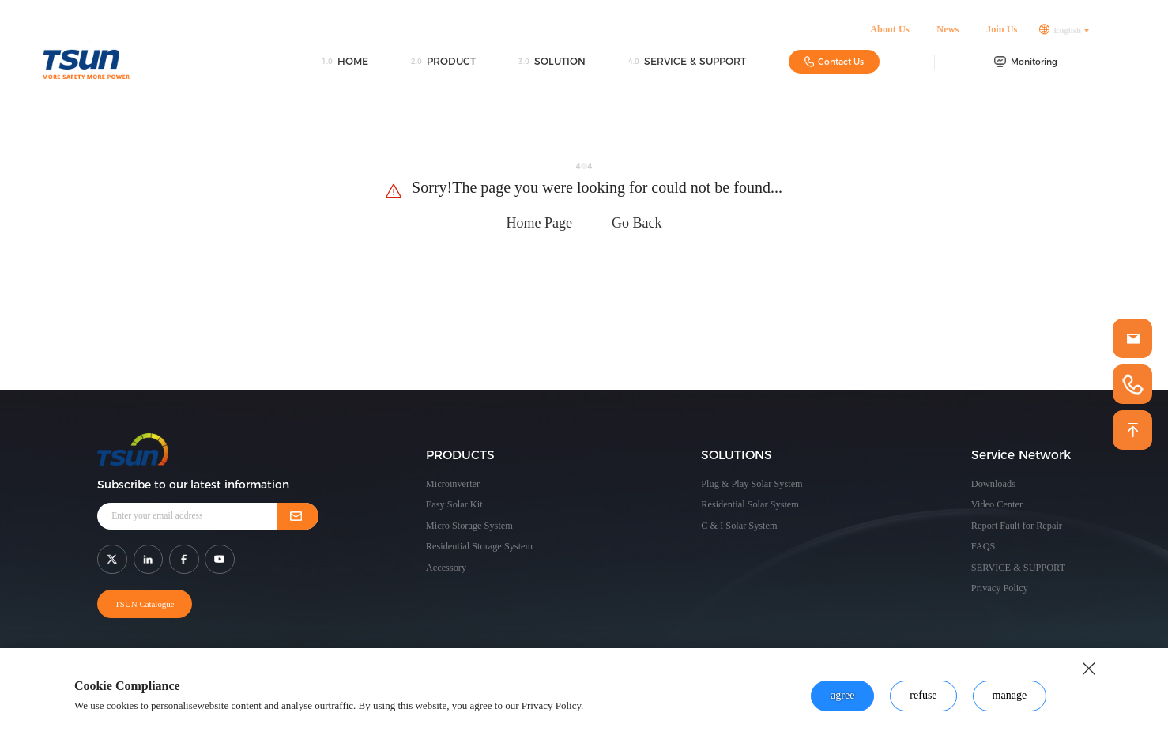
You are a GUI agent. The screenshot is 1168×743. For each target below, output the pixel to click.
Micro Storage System (469, 525)
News (947, 31)
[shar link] (112, 559)
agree (842, 695)
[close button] (1089, 668)
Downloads (993, 483)
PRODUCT (443, 64)
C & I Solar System (739, 525)
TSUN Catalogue (144, 604)
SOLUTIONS (736, 455)
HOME (345, 64)
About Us (890, 31)
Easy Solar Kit (454, 504)
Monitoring (1025, 64)
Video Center (997, 504)
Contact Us (834, 64)
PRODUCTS (460, 455)
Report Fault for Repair (1016, 525)
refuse (923, 695)
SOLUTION (552, 64)
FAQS (983, 546)
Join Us (1001, 31)
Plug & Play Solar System (751, 483)
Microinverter (453, 483)
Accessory (446, 567)
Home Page (539, 223)
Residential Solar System (750, 504)
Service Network (1021, 455)
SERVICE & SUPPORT (687, 64)
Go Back (636, 223)
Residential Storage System (479, 546)
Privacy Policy (999, 588)
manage (1010, 695)
